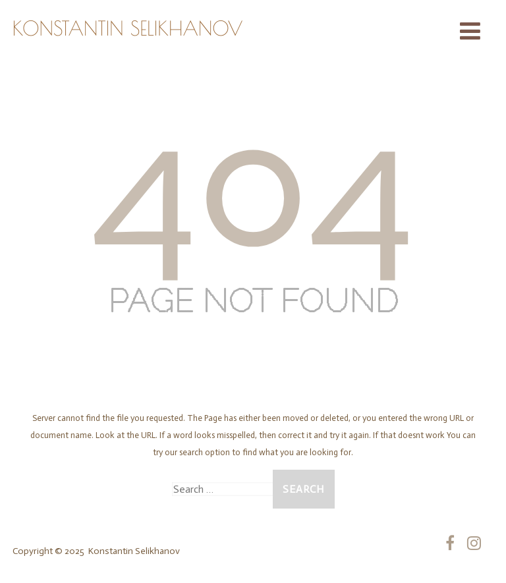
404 (253, 181)
